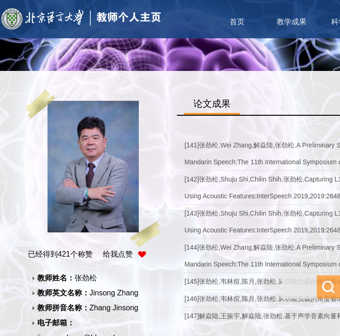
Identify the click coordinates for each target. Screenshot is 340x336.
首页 (237, 22)
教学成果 (291, 22)
